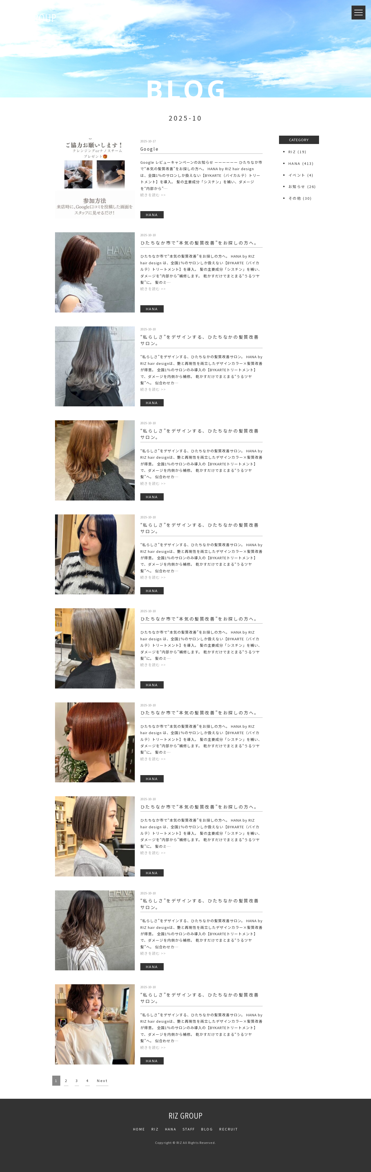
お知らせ (297, 186)
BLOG (207, 1129)
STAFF (189, 1129)
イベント (297, 175)
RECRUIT (228, 1129)
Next (102, 1080)
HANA (294, 163)
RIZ (292, 151)
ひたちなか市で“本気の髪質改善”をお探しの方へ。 (199, 243)
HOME (139, 1129)
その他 (295, 198)
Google (149, 149)
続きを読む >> (153, 194)
